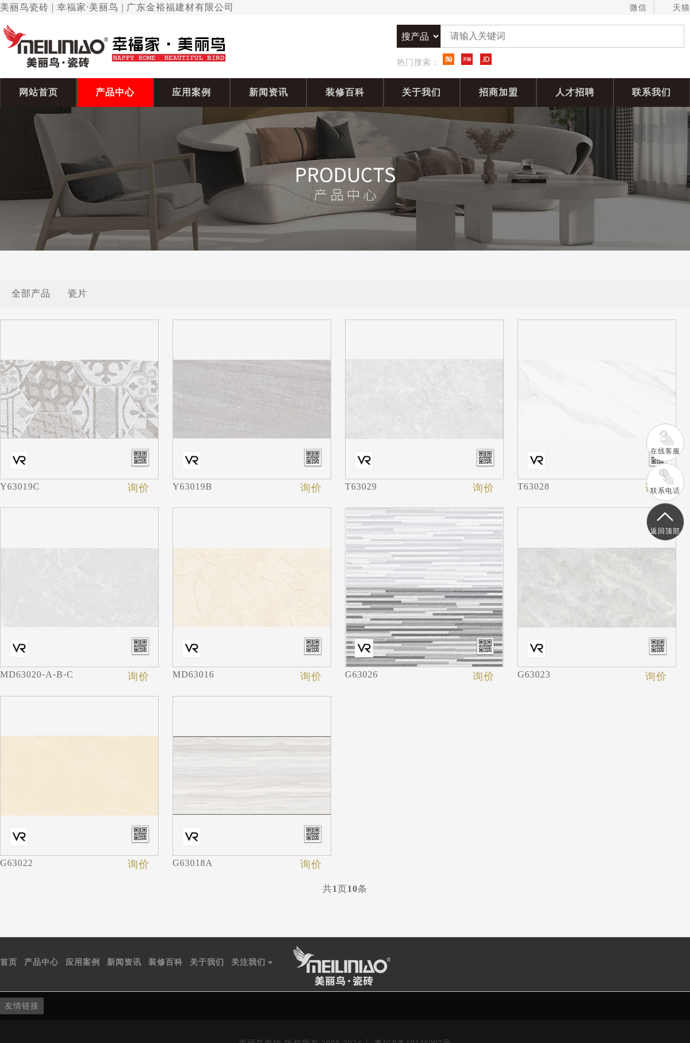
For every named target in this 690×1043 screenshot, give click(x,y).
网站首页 (38, 92)
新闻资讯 (268, 92)
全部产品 (31, 293)
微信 (633, 8)
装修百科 (345, 92)
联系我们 (651, 92)
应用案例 (191, 92)
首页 (8, 962)
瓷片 (77, 293)
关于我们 (421, 92)
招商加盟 (498, 92)
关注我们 (252, 962)
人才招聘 (575, 92)
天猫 (676, 8)
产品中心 (115, 92)
